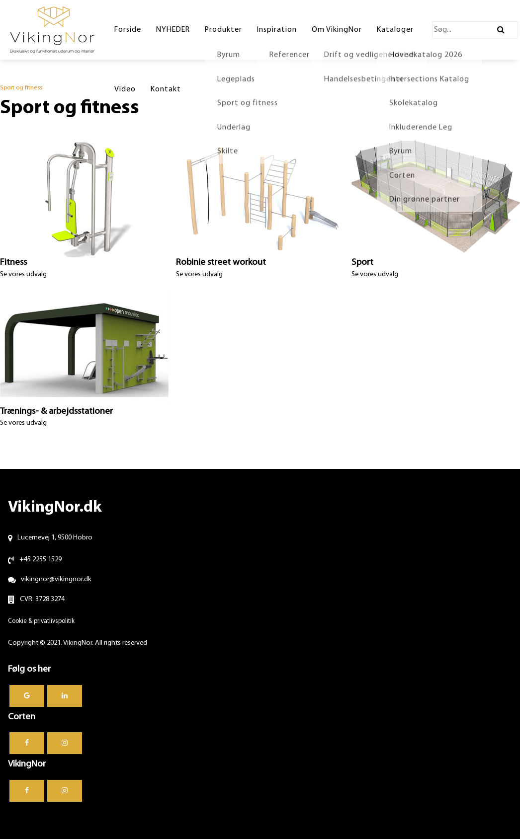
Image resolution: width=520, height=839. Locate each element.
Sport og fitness (21, 87)
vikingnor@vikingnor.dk (56, 579)
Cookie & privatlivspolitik (41, 621)
